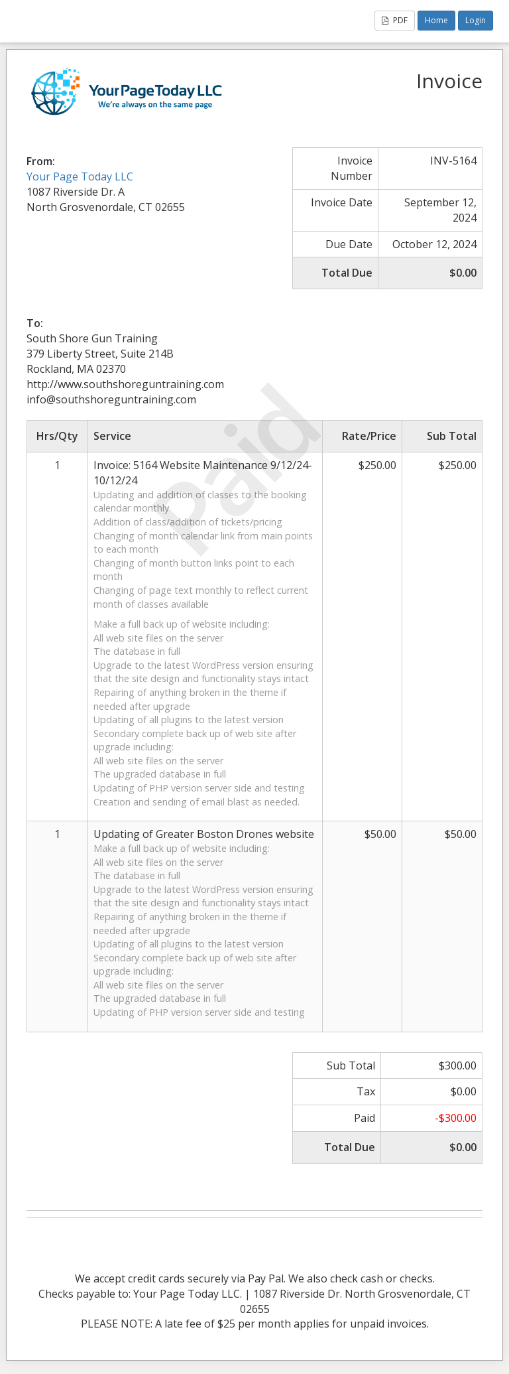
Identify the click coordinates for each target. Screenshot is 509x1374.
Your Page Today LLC (80, 176)
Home (436, 20)
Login (475, 20)
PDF (395, 20)
